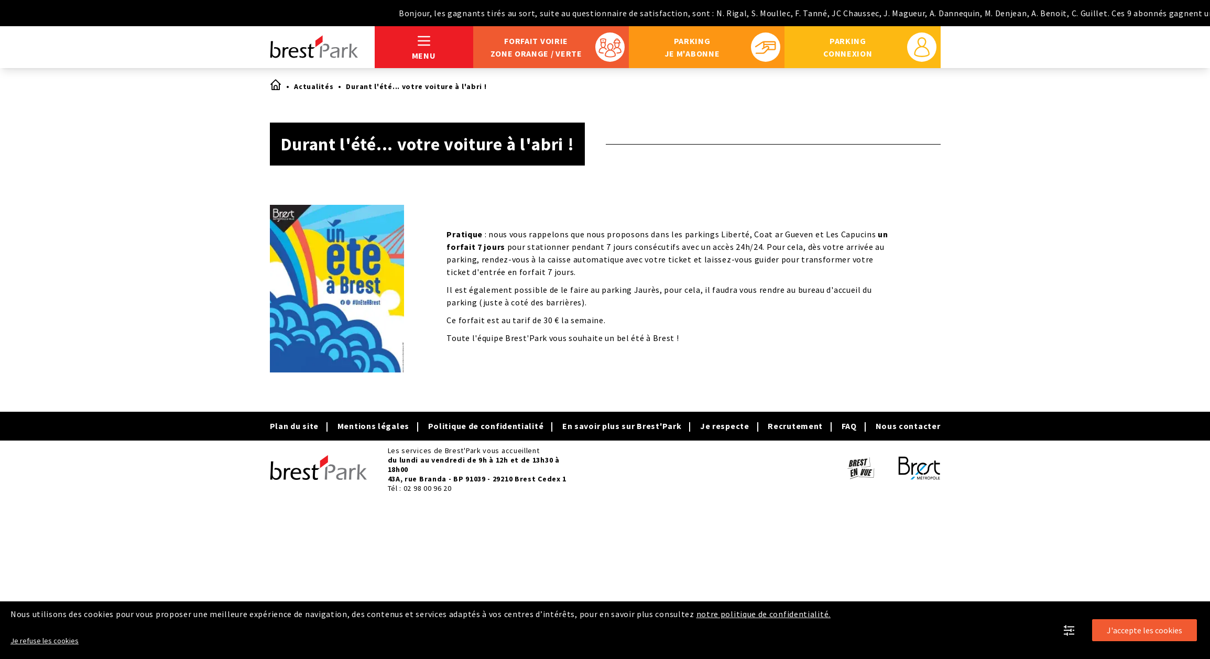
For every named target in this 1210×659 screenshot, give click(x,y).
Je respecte (724, 426)
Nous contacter (908, 426)
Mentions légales (373, 426)
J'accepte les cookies (1144, 630)
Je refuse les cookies (44, 640)
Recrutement (795, 426)
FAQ (849, 426)
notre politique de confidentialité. (763, 614)
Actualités (313, 86)
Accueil (275, 84)
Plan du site (294, 426)
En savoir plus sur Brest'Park (621, 426)
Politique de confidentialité (486, 426)
